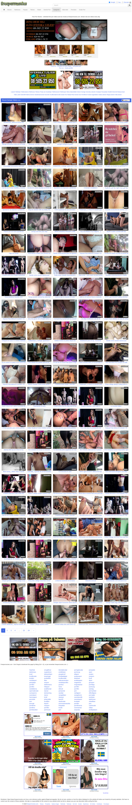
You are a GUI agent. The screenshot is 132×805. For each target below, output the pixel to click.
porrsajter (92, 695)
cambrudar (92, 705)
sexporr (46, 682)
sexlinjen (92, 697)
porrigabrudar (78, 670)
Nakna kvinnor (30, 94)
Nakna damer (102, 94)
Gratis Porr (64, 94)
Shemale (126, 2)
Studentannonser (39, 94)
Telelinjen (18, 92)
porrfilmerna (78, 705)
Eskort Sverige (81, 92)
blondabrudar (63, 670)
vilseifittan (92, 701)
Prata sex (42, 92)
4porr (90, 680)
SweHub (32, 670)
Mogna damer (111, 94)
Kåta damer (118, 94)
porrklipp (91, 684)
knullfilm (46, 701)
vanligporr (77, 693)
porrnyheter (92, 691)
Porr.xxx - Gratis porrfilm (66, 68)
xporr (90, 672)
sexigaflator (62, 695)
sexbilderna (33, 689)
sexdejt (61, 693)
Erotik (58, 94)
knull (30, 674)
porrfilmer (32, 705)
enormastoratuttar (64, 703)
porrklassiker (33, 710)
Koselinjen (49, 92)
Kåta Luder (17, 94)
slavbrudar (62, 701)
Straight (113, 2)
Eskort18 (114, 92)
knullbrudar (33, 676)
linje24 (46, 703)
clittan (91, 707)
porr (75, 691)
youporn (91, 676)
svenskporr (32, 695)
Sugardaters (94, 94)
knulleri (31, 678)
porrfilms (32, 707)
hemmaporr (33, 697)
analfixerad (47, 689)
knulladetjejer (63, 676)
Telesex (37, 92)
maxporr (47, 705)
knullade (77, 701)
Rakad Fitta (70, 94)
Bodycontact (121, 92)
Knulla (89, 94)
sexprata (77, 710)
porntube (32, 699)
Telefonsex (32, 92)
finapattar (62, 705)
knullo (60, 707)
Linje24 (13, 92)
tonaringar (47, 676)
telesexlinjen (48, 674)
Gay (119, 2)
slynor (46, 695)
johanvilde (47, 699)
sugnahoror (48, 672)
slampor (61, 697)
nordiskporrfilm (63, 682)
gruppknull (62, 674)
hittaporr (47, 687)
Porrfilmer (84, 94)
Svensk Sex (77, 94)
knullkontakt (62, 678)
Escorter (47, 94)
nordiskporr (33, 680)
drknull (61, 689)
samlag (91, 689)
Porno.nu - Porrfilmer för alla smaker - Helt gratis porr (66, 66)
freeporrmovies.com (32, 804)
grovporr (91, 682)
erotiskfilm (47, 678)
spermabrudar (33, 691)
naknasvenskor (63, 680)
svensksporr (78, 699)
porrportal (62, 691)
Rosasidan (104, 92)
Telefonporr (63, 92)
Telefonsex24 (56, 92)
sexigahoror (78, 695)
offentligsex (92, 693)
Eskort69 (23, 94)
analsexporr (78, 676)
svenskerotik (78, 697)
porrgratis (92, 670)
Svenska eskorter (91, 92)
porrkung (77, 672)
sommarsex (78, 707)
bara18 (61, 699)
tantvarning (47, 693)
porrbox (61, 684)
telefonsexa (48, 684)
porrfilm (31, 684)
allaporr (76, 674)
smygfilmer (47, 670)
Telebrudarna (25, 92)
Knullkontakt (53, 94)
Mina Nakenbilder (72, 92)
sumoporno (33, 693)
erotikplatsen (93, 710)
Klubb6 (110, 92)
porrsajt (31, 703)
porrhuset (47, 710)
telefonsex (32, 672)
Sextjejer (98, 92)
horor (60, 687)
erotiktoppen (78, 680)
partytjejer (32, 682)
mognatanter (78, 684)
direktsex (77, 678)
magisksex (77, 682)
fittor (45, 680)
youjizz (91, 674)
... (19, 630)
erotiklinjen (62, 672)
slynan (46, 691)
